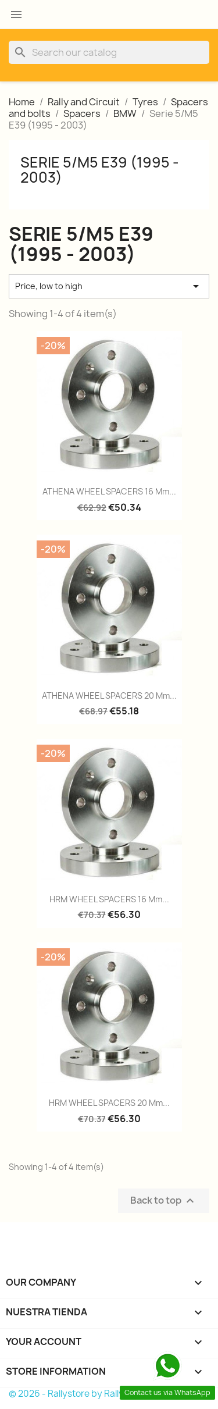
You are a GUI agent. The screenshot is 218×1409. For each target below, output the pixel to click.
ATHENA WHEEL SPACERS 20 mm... (109, 695)
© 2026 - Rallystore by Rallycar (73, 1393)
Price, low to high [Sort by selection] (109, 286)
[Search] (109, 52)
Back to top (163, 1200)
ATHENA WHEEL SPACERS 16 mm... (109, 491)
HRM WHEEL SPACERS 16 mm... (109, 899)
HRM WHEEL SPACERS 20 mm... (109, 1102)
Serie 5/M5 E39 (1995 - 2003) (99, 169)
